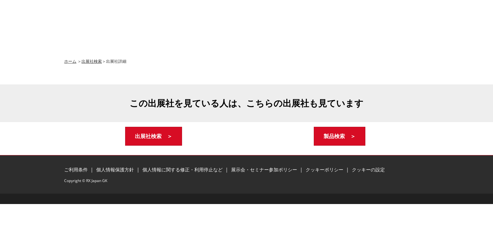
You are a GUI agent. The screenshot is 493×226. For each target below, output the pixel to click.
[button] (153, 136)
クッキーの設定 (368, 169)
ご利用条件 (76, 169)
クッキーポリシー (325, 169)
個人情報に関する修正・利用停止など (183, 169)
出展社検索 (91, 61)
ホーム (70, 61)
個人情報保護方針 (115, 169)
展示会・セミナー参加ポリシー (264, 169)
